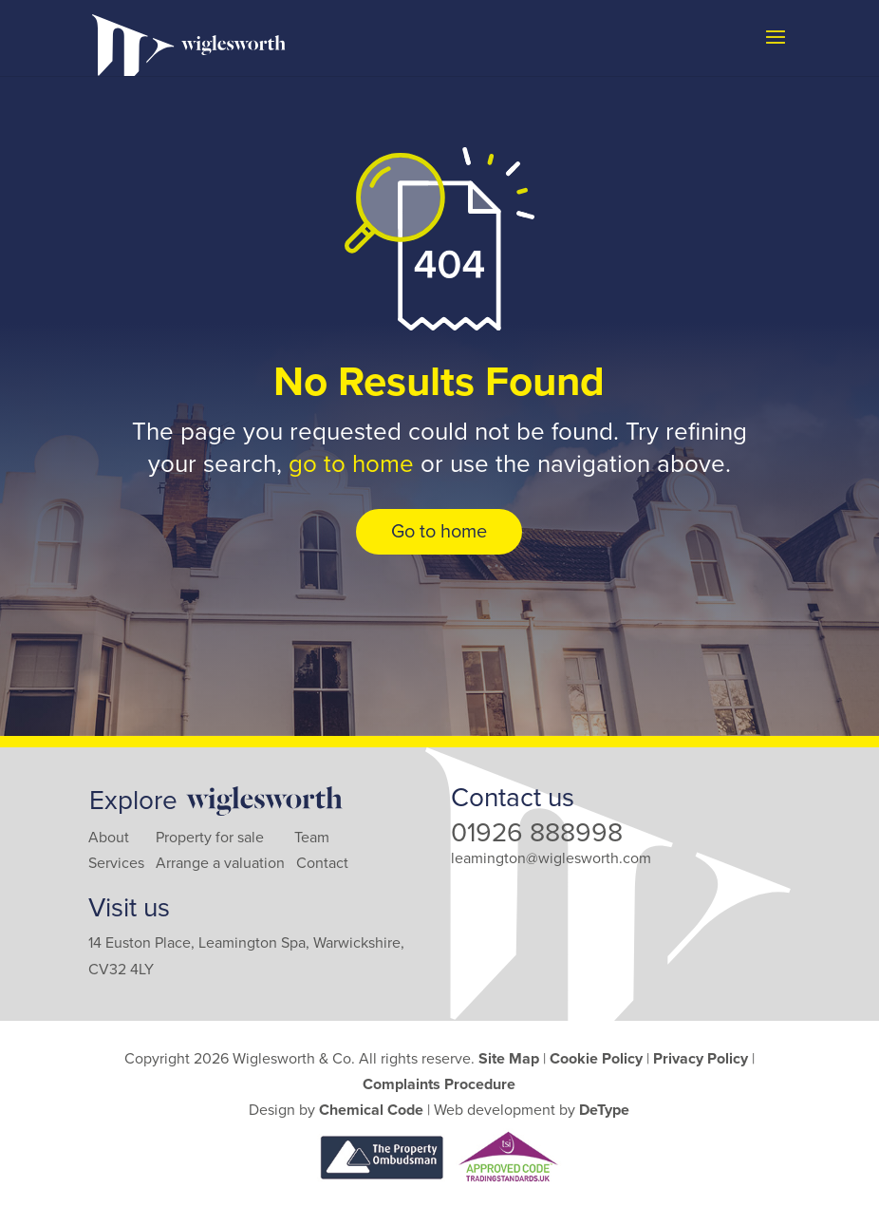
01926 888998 (537, 833)
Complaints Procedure (439, 1084)
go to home (351, 464)
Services (116, 863)
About (108, 837)
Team (311, 837)
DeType (604, 1110)
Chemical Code (371, 1110)
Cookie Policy (596, 1058)
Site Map (508, 1058)
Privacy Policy (700, 1058)
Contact (322, 863)
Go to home (439, 531)
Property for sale (210, 837)
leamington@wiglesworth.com (551, 858)
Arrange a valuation (220, 863)
